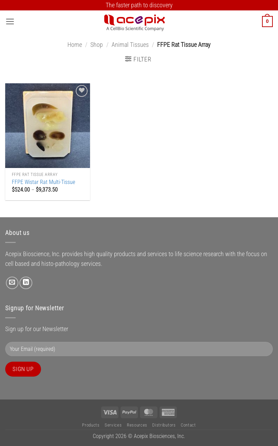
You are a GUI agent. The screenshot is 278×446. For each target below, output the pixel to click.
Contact (188, 425)
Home (74, 44)
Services (113, 425)
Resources (137, 425)
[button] (10, 21)
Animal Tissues (130, 44)
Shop (96, 44)
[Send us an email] (12, 283)
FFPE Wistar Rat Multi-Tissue (43, 182)
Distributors (163, 425)
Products (90, 425)
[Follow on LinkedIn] (25, 283)
